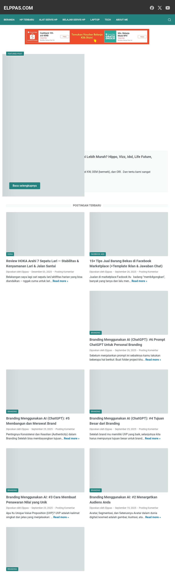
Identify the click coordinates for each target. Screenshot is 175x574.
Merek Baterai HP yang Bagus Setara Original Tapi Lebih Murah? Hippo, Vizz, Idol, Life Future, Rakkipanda (86, 69)
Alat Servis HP (51, 14)
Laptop (97, 14)
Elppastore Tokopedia (143, 208)
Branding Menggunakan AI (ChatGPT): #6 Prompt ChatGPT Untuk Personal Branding (87, 258)
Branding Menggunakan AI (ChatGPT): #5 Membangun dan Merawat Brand (30, 339)
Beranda (11, 14)
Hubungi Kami (107, 561)
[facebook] (151, 4)
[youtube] (166, 4)
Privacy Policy (67, 561)
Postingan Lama (102, 542)
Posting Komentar (15, 191)
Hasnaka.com (105, 568)
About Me (124, 14)
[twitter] (158, 4)
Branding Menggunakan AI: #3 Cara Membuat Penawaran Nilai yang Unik (30, 420)
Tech (110, 14)
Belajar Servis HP (76, 14)
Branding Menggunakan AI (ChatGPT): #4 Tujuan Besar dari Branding (87, 339)
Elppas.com (20, 4)
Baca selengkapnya (80, 114)
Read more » (46, 204)
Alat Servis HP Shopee (143, 214)
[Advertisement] (32, 236)
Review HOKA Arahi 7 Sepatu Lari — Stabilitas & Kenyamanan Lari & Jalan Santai (32, 177)
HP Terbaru (29, 14)
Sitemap (82, 561)
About (93, 561)
